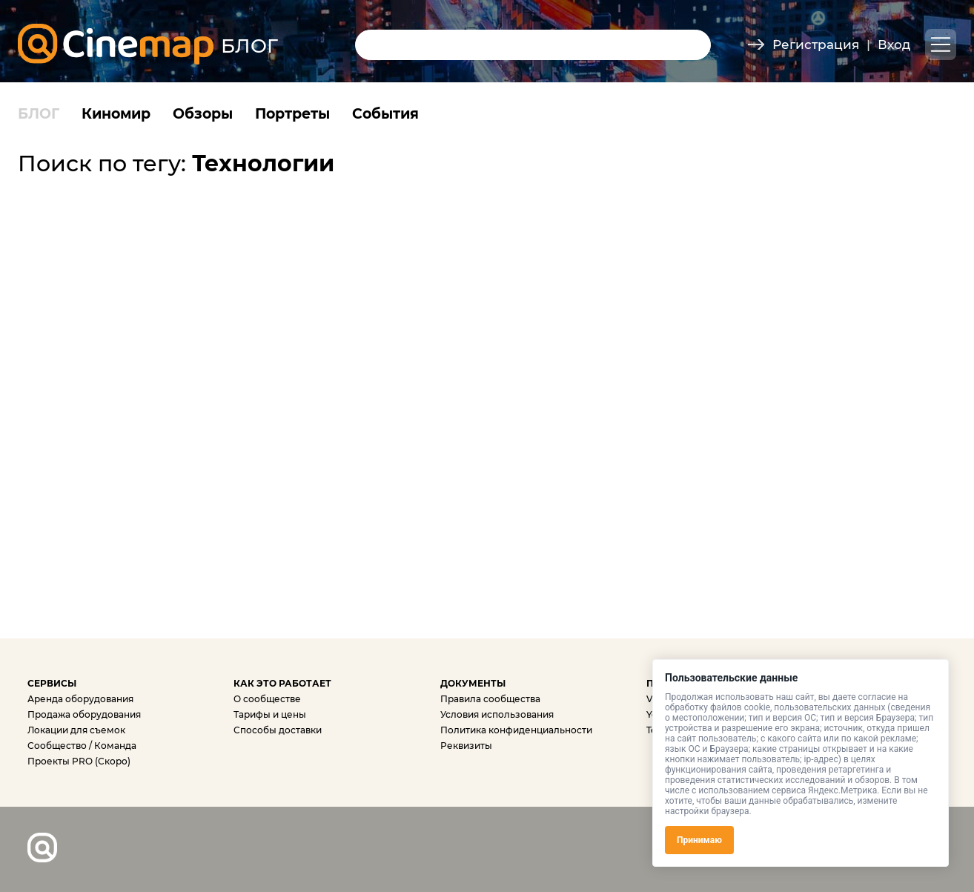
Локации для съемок (76, 730)
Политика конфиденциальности (516, 730)
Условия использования (497, 714)
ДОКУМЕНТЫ (473, 683)
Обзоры (203, 113)
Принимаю (699, 840)
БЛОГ (38, 113)
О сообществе (267, 698)
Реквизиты (466, 745)
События (385, 113)
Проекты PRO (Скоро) (78, 761)
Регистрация (815, 44)
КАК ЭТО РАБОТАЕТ (282, 683)
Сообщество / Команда (81, 745)
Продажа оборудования (84, 714)
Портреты (292, 113)
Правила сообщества (490, 698)
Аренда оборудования (80, 698)
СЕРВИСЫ (51, 683)
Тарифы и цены (269, 714)
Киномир (116, 113)
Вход (894, 44)
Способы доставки (277, 730)
